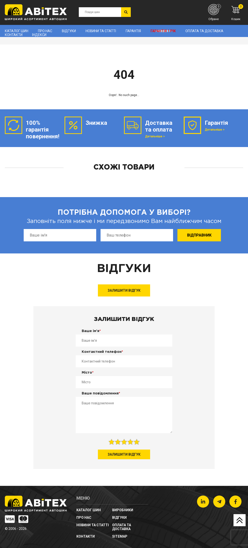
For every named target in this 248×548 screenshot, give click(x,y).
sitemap (119, 536)
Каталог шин (16, 31)
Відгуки (69, 31)
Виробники (122, 510)
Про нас (45, 31)
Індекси (39, 35)
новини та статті (101, 31)
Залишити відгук (124, 290)
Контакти (13, 35)
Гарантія (133, 31)
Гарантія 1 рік (163, 31)
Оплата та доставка (204, 31)
